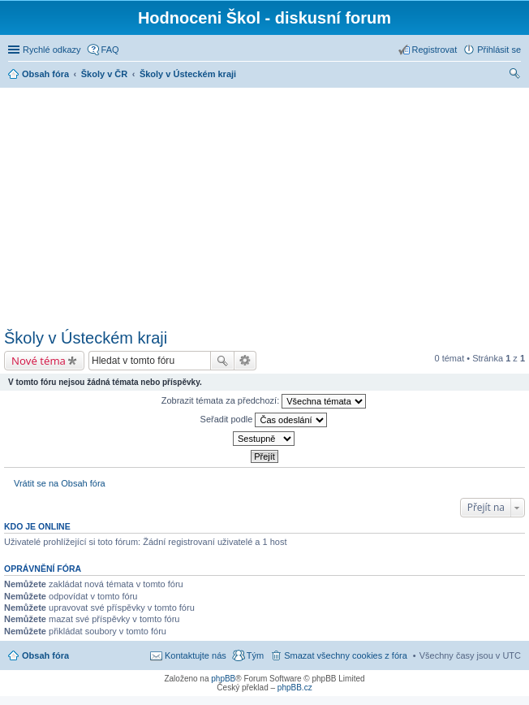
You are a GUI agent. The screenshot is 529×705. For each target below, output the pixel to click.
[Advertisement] (266, 205)
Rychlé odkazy (52, 49)
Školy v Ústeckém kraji (85, 338)
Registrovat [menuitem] (435, 49)
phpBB (223, 678)
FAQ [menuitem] (110, 49)
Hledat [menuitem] (515, 75)
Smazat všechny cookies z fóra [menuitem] (345, 655)
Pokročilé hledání (245, 360)
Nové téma (38, 360)
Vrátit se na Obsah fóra (59, 483)
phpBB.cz (294, 687)
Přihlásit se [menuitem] (499, 49)
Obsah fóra (45, 655)
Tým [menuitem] (255, 655)
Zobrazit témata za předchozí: (264, 401)
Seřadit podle (264, 420)
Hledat (222, 360)
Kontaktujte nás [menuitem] (195, 655)
